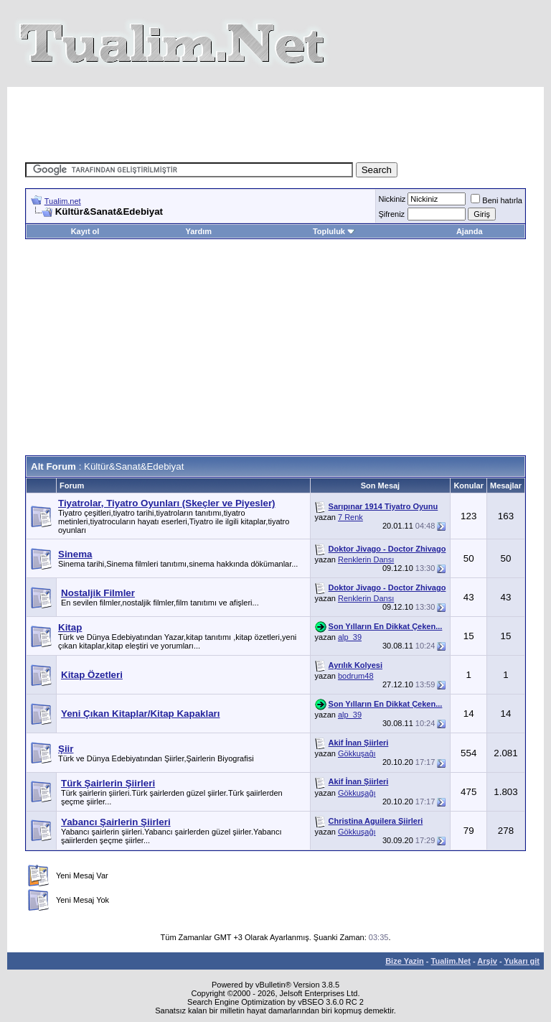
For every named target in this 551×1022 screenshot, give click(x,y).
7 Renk (350, 517)
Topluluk (334, 231)
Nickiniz (391, 199)
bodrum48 (356, 676)
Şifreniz (391, 214)
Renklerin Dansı (366, 559)
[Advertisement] (286, 119)
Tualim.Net (451, 961)
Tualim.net (62, 201)
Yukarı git (522, 961)
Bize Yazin (404, 961)
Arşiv (487, 961)
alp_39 (350, 637)
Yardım (198, 231)
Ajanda (469, 231)
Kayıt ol (85, 231)
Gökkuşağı (357, 753)
